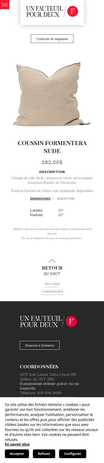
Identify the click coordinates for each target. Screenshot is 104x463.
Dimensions (40, 198)
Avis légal (52, 284)
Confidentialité (52, 291)
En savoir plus (17, 444)
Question (65, 198)
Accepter (17, 453)
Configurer (72, 453)
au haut (52, 267)
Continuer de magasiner (52, 39)
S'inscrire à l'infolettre (39, 345)
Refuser (44, 453)
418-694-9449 (49, 393)
